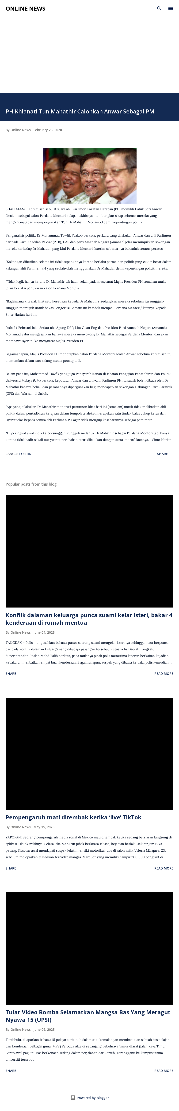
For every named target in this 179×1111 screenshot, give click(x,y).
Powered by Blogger (89, 1097)
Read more (163, 673)
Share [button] (162, 453)
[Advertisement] (89, 57)
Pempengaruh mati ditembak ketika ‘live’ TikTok (73, 817)
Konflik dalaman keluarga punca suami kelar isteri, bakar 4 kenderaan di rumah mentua (89, 618)
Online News (25, 8)
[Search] (159, 8)
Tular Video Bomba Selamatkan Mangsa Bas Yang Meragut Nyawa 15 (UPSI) (88, 1015)
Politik (25, 453)
